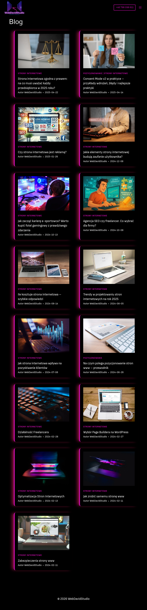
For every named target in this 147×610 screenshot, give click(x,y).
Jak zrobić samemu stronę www (103, 496)
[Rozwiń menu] (140, 7)
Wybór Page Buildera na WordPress (105, 432)
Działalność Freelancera (33, 432)
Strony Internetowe (30, 73)
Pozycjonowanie (92, 73)
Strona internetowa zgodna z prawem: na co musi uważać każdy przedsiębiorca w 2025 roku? (42, 83)
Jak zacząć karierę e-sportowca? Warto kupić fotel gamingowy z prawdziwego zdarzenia (43, 225)
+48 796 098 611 (125, 7)
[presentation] (43, 51)
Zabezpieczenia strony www (36, 561)
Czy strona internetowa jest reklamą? (42, 152)
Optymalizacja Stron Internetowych (41, 496)
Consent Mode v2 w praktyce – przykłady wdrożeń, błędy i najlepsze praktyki (106, 83)
